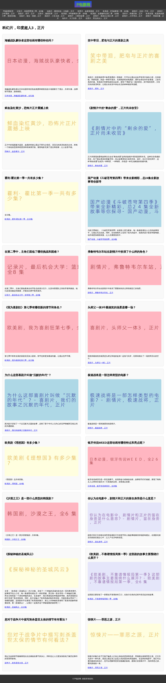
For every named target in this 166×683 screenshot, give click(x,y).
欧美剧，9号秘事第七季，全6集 (74, 14)
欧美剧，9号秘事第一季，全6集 (116, 11)
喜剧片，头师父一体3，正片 (99, 363)
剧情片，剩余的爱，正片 (98, 166)
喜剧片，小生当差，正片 (55, 16)
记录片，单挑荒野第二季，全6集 (30, 11)
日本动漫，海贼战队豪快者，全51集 (19, 96)
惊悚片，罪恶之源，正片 (98, 668)
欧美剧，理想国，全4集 (14, 484)
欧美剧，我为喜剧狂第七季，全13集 (19, 360)
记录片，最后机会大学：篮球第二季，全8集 (22, 295)
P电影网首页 (8, 11)
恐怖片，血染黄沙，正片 (15, 151)
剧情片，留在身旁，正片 (98, 542)
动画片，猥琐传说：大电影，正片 (60, 11)
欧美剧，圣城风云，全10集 (16, 607)
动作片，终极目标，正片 (132, 14)
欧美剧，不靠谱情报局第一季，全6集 (103, 599)
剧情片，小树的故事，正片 (79, 16)
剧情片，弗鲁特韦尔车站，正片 (100, 293)
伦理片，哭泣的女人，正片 (96, 18)
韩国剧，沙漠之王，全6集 (15, 539)
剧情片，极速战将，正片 (98, 428)
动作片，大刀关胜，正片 (72, 18)
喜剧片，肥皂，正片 (96, 89)
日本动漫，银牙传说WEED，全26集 (102, 486)
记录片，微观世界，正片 (48, 14)
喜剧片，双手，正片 (26, 14)
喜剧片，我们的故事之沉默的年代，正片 (21, 430)
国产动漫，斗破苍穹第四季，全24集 (102, 239)
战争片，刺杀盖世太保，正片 (16, 663)
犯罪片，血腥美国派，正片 (88, 11)
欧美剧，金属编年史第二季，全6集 (105, 14)
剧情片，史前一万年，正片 (143, 11)
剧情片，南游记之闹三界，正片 (106, 16)
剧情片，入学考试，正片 (132, 16)
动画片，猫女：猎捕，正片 (30, 16)
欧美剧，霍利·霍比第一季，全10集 (19, 219)
